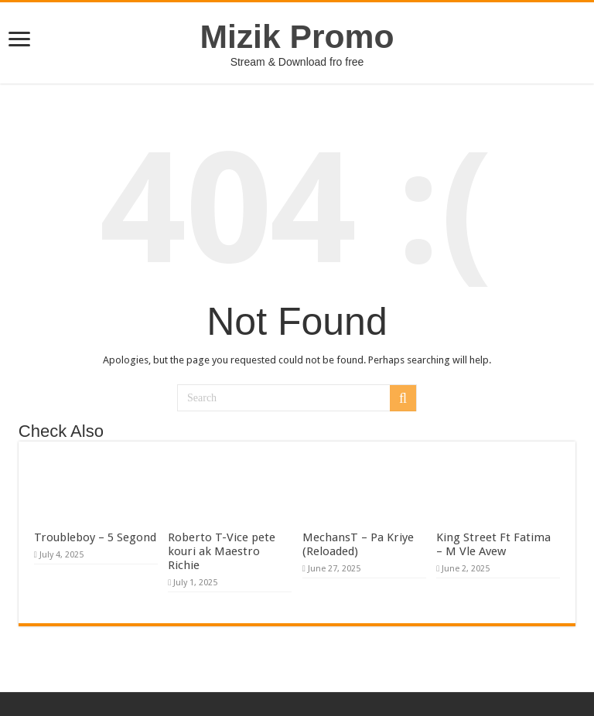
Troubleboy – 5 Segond (95, 537)
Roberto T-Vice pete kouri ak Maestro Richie (221, 551)
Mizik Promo (297, 36)
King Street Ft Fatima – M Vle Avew (493, 544)
